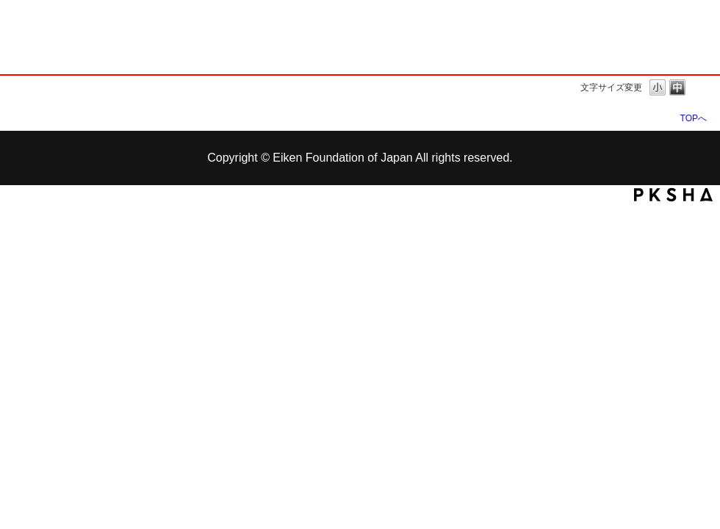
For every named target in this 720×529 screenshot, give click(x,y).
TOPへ (693, 118)
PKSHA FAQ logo (673, 194)
